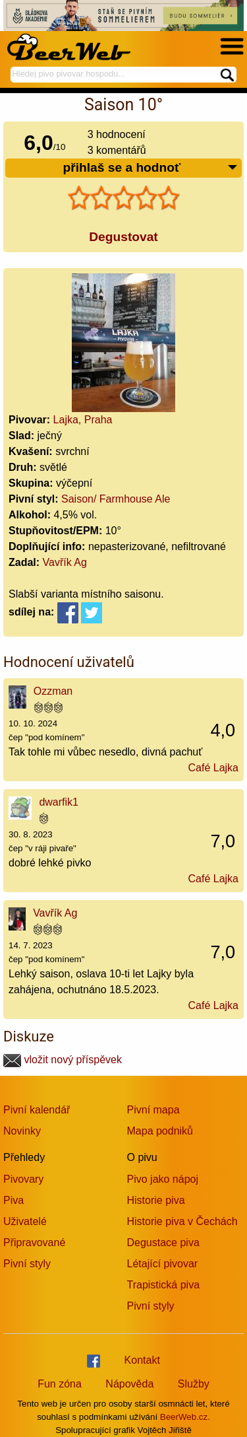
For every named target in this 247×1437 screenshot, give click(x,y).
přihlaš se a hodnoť (150, 168)
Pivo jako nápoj (163, 1179)
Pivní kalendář (36, 1109)
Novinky (22, 1131)
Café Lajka (213, 767)
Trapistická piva (163, 1284)
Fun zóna (60, 1383)
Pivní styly (27, 1263)
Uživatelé (25, 1221)
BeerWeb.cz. (185, 1417)
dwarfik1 (58, 802)
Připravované (34, 1242)
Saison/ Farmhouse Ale (115, 499)
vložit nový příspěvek (62, 1059)
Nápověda (129, 1383)
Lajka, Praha (83, 419)
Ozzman (53, 691)
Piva (13, 1200)
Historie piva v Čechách (182, 1221)
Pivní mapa (153, 1109)
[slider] (124, 198)
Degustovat (123, 237)
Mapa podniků (160, 1131)
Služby (193, 1383)
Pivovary (23, 1179)
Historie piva (156, 1200)
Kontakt (142, 1360)
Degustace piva (163, 1242)
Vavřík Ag (65, 562)
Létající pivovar (162, 1263)
